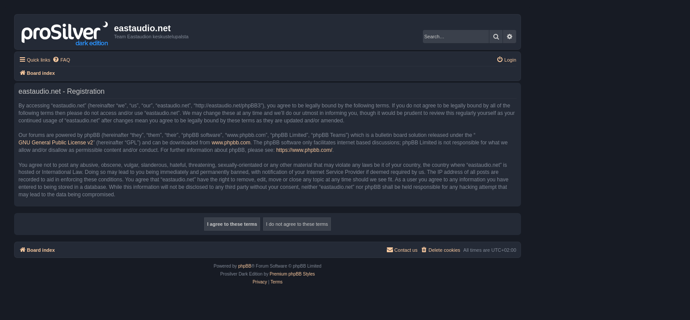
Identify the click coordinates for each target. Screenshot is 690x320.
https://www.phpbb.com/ (304, 150)
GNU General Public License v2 (55, 143)
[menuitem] (61, 60)
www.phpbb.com (231, 143)
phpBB (244, 266)
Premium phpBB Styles (292, 274)
